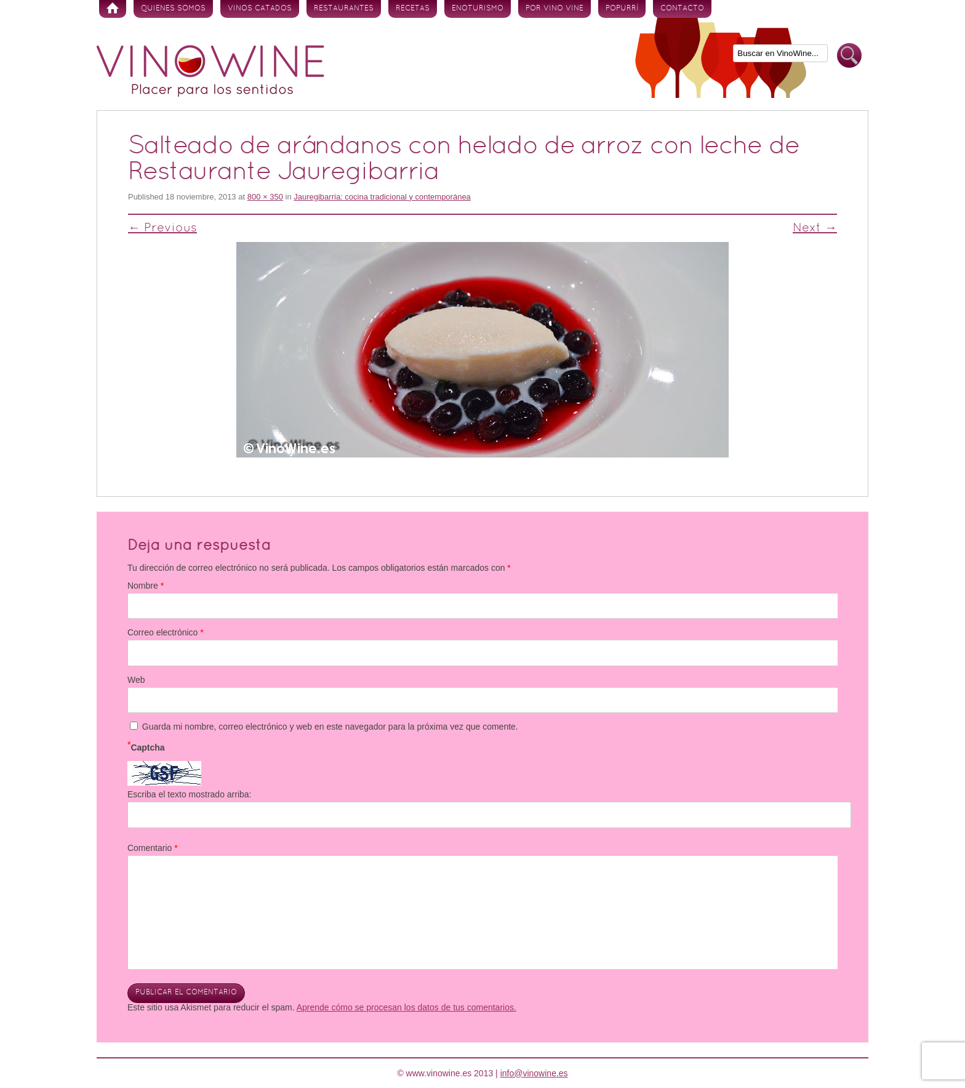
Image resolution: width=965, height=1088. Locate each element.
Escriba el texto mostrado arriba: (189, 794)
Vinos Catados (260, 9)
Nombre (145, 585)
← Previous (162, 228)
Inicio (112, 9)
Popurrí (622, 9)
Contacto (682, 9)
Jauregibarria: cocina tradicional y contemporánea (382, 196)
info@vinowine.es (534, 1073)
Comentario (152, 848)
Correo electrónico (165, 632)
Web (136, 680)
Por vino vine (554, 9)
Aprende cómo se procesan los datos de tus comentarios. (406, 1007)
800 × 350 (265, 196)
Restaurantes (344, 9)
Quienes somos (173, 9)
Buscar (849, 55)
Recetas (413, 9)
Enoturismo (477, 9)
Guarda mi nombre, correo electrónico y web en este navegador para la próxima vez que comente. (330, 726)
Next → (815, 228)
